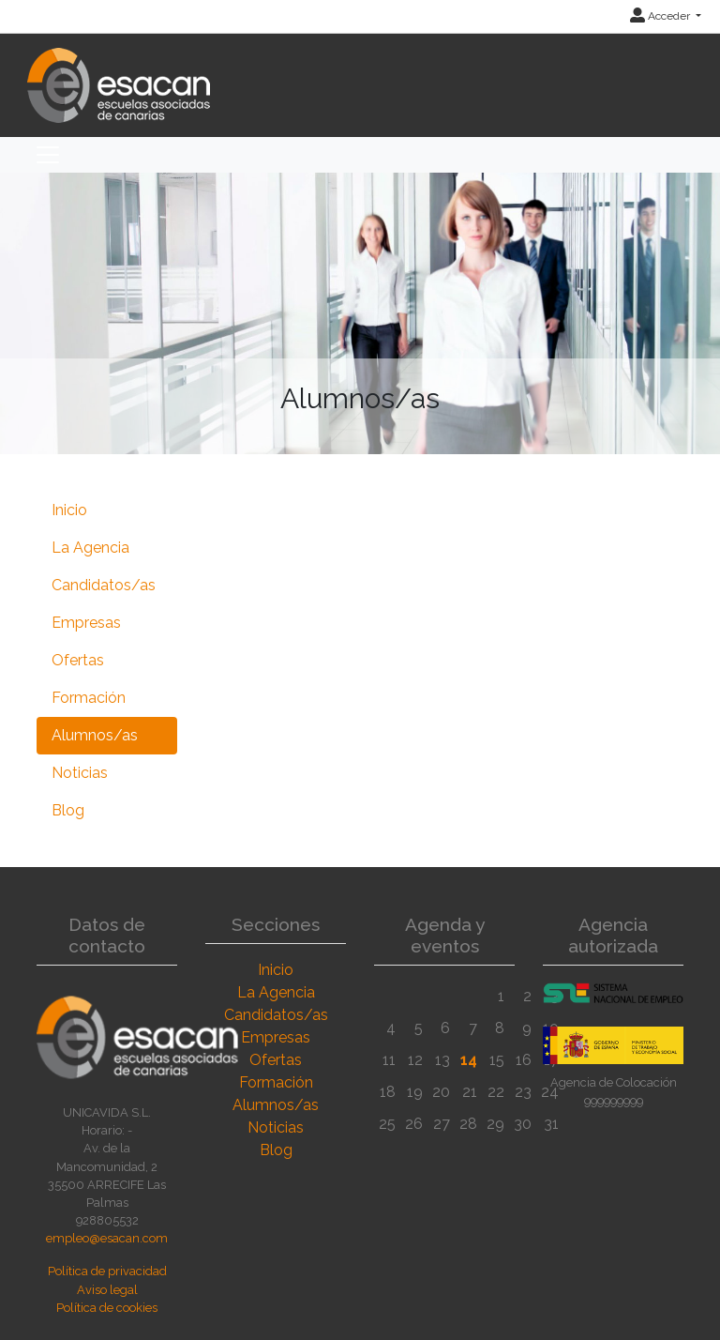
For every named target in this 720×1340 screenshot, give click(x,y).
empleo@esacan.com (107, 1238)
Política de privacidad (107, 1271)
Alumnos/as (95, 735)
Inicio (69, 510)
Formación (89, 698)
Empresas (86, 623)
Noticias (80, 773)
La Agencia (90, 547)
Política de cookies (107, 1308)
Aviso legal (107, 1290)
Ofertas (78, 660)
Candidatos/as (104, 585)
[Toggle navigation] (47, 155)
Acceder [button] (661, 16)
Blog (68, 810)
